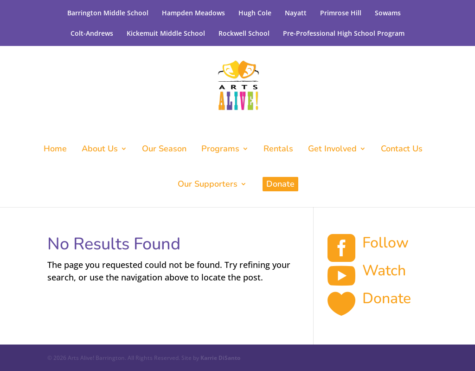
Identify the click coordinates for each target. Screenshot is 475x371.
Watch (384, 270)
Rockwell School (244, 33)
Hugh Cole (254, 12)
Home (55, 149)
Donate (280, 183)
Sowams (388, 12)
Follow (385, 243)
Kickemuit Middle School (166, 33)
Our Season (164, 149)
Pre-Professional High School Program (343, 33)
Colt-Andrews (92, 33)
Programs (220, 149)
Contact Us (402, 149)
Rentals (278, 149)
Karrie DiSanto (220, 358)
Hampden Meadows (193, 12)
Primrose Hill (340, 12)
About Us (100, 149)
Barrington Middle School (107, 12)
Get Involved (332, 149)
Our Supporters (208, 185)
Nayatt (296, 12)
